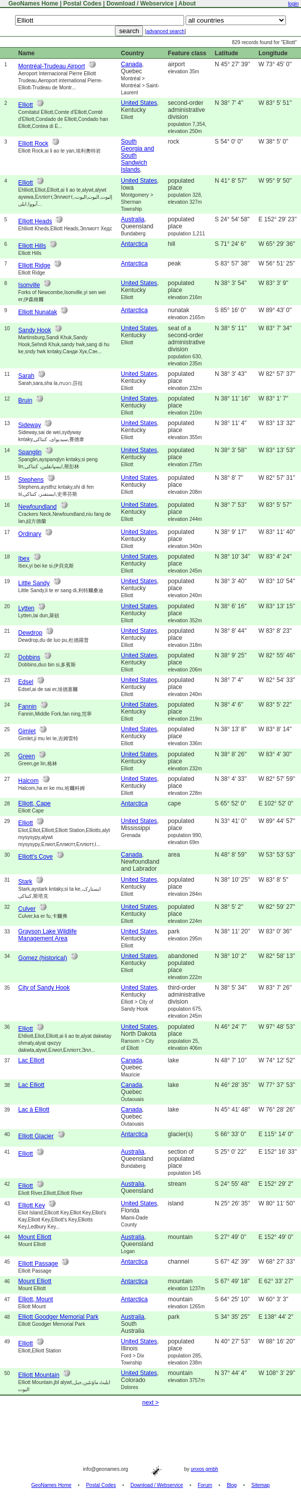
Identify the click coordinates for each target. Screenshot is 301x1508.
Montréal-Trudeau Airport (51, 66)
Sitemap (260, 1485)
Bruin (25, 400)
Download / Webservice (140, 3)
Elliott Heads (35, 221)
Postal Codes (82, 3)
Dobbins (29, 657)
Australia (132, 219)
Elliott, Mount (35, 1299)
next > (150, 1402)
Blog (232, 1485)
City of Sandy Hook (44, 987)
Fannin (27, 706)
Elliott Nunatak (37, 312)
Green (26, 756)
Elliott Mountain (38, 1375)
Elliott (25, 104)
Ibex (24, 558)
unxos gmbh (204, 1469)
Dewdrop (30, 632)
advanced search (165, 31)
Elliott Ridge (34, 265)
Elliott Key (31, 1205)
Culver (27, 908)
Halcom (28, 780)
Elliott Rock (33, 143)
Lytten (26, 608)
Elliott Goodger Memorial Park (58, 1316)
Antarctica (134, 243)
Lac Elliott (31, 1060)
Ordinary (29, 533)
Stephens (31, 479)
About (187, 3)
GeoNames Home (32, 3)
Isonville (29, 285)
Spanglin (30, 452)
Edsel (25, 682)
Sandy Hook (34, 330)
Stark (25, 881)
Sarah (26, 375)
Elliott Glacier (36, 1136)
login (293, 4)
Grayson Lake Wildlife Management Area (47, 935)
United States (139, 102)
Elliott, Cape (34, 803)
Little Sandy (34, 583)
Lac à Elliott (33, 1109)
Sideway (29, 425)
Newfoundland (37, 506)
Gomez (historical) (42, 958)
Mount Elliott (34, 1237)
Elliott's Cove (35, 856)
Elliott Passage (38, 1263)
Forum (205, 1485)
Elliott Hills (32, 245)
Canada (131, 64)
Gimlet (27, 731)
